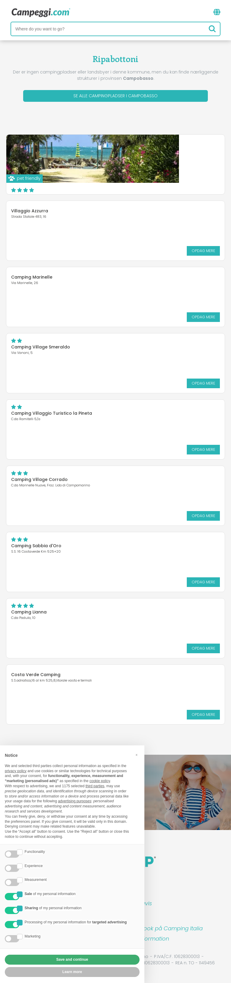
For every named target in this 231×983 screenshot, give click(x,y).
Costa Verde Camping (35, 675)
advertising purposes (74, 801)
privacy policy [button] (15, 771)
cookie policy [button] (99, 781)
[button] (136, 755)
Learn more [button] (72, 972)
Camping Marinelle (31, 277)
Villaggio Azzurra (29, 211)
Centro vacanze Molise (123, 148)
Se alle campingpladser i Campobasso (115, 96)
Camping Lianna (29, 612)
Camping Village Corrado (39, 479)
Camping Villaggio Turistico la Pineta (51, 413)
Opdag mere (171, 183)
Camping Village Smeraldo (40, 347)
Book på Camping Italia (171, 928)
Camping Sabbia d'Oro (36, 546)
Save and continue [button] (72, 959)
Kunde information (144, 938)
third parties (94, 786)
